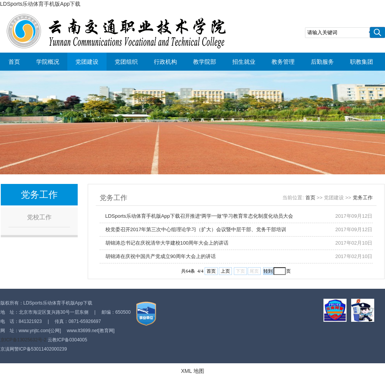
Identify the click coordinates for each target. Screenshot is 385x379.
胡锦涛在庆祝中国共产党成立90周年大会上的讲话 (160, 256)
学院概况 (47, 61)
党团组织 (126, 61)
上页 (225, 271)
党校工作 (39, 217)
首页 (14, 61)
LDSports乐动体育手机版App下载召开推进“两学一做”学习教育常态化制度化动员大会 (199, 216)
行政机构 (165, 61)
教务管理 (283, 61)
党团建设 (86, 61)
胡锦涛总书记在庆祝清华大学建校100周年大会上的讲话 (167, 243)
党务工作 (363, 197)
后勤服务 (322, 61)
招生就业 (243, 61)
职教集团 (361, 61)
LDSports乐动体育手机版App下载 (40, 4)
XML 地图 (192, 371)
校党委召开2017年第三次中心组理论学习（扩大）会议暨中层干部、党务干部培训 (196, 229)
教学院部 (204, 61)
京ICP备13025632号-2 (23, 340)
